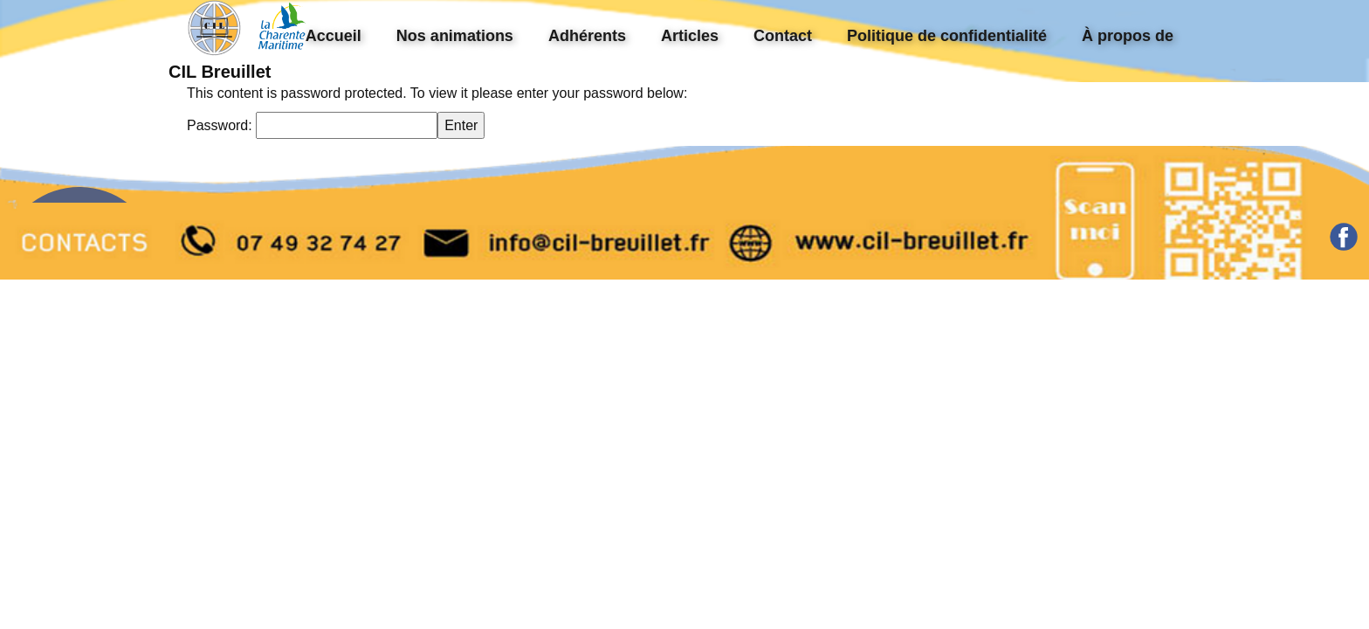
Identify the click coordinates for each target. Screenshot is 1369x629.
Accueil (333, 36)
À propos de (1127, 36)
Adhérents (587, 36)
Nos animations (454, 36)
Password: (312, 125)
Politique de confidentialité (947, 36)
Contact (782, 36)
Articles (690, 36)
